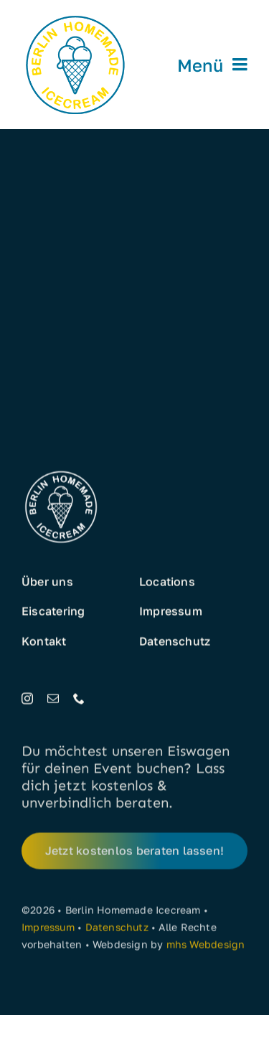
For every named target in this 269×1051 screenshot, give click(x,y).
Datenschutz (116, 929)
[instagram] (27, 698)
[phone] (79, 698)
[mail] (53, 698)
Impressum (48, 929)
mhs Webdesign (205, 947)
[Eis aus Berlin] (75, 16)
